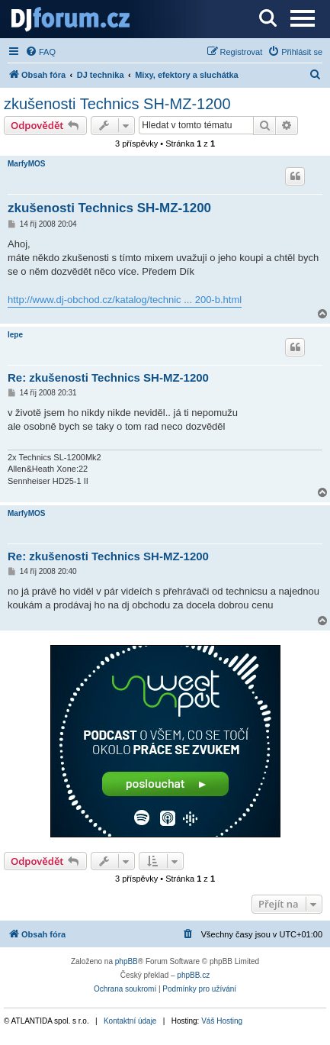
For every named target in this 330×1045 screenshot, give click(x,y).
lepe (15, 335)
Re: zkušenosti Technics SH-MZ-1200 (108, 377)
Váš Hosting (221, 1021)
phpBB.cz (193, 975)
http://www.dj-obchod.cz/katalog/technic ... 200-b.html (125, 299)
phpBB (126, 961)
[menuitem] (40, 52)
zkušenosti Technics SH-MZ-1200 (117, 103)
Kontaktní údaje (130, 1021)
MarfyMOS (26, 164)
